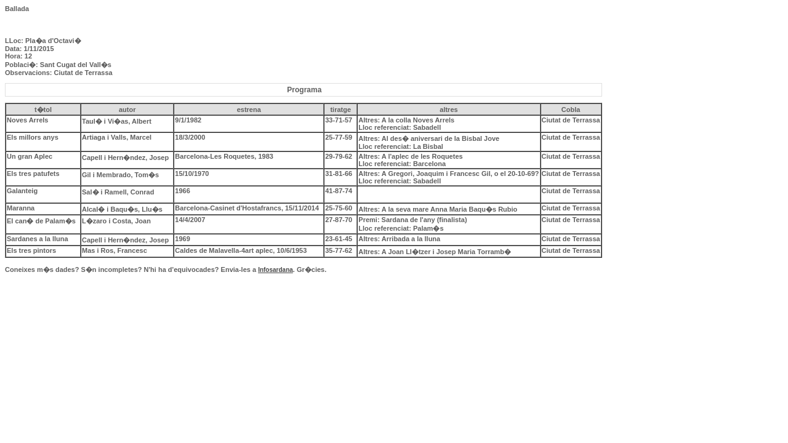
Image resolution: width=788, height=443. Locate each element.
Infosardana (275, 269)
